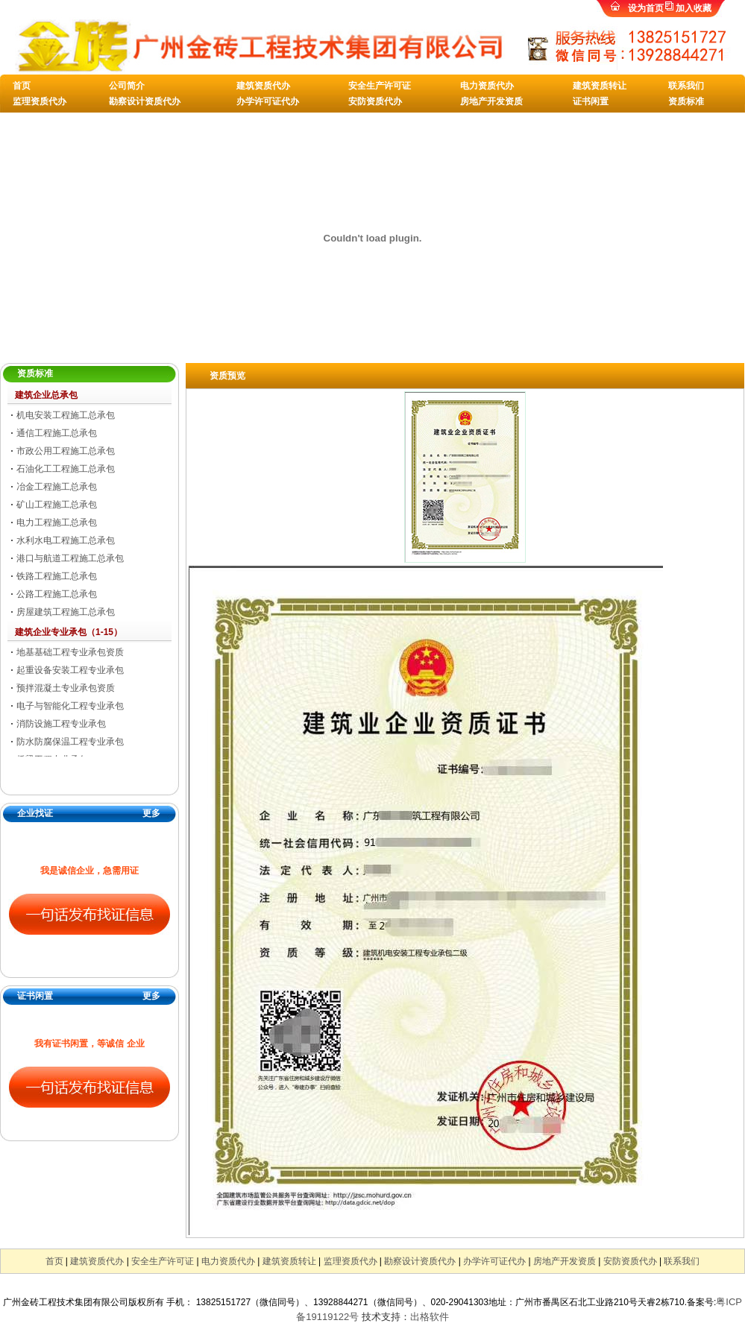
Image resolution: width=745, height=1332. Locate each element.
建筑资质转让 (599, 86)
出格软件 (429, 1316)
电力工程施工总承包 (56, 522)
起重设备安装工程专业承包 (70, 670)
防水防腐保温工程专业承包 (70, 741)
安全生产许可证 (379, 86)
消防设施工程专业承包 (61, 724)
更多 (151, 813)
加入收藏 (693, 8)
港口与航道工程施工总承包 (70, 558)
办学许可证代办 (267, 101)
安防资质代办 (375, 101)
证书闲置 (591, 101)
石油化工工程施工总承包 (65, 469)
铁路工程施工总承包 (56, 576)
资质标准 (686, 101)
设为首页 (646, 8)
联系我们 (686, 86)
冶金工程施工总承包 (56, 487)
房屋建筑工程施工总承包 (65, 612)
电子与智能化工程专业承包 (70, 706)
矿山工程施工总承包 (56, 504)
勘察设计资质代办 (144, 101)
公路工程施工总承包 (56, 594)
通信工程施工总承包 (56, 433)
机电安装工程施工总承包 (65, 415)
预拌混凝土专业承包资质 (65, 688)
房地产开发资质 (491, 101)
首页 (22, 86)
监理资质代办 (39, 101)
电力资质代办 (487, 86)
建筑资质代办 (263, 86)
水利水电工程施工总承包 (65, 540)
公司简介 (127, 86)
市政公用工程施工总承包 (65, 451)
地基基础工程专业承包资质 (70, 652)
